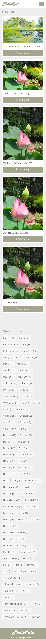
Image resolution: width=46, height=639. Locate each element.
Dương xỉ (7, 448)
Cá (4, 357)
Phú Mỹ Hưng (25, 552)
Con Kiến (24, 415)
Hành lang (26, 454)
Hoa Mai (22, 474)
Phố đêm (7, 552)
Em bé (22, 448)
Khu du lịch (29, 500)
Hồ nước (7, 461)
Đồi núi (6, 441)
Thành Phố (31, 584)
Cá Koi (16, 357)
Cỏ (35, 403)
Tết (31, 571)
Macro (6, 519)
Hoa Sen (27, 487)
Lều (23, 513)
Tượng (33, 617)
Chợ (25, 403)
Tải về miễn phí (23, 53)
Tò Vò (35, 604)
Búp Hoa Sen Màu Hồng (15, 232)
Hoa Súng (8, 493)
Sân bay (30, 565)
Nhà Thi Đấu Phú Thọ (13, 532)
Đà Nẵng (7, 435)
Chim (26, 396)
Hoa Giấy (7, 467)
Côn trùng (23, 422)
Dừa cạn (22, 441)
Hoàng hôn (26, 493)
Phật (24, 545)
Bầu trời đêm (9, 344)
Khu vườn (30, 506)
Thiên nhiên (8, 591)
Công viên (8, 428)
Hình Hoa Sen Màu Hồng (16, 93)
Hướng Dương (10, 500)
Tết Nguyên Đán (11, 584)
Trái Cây (23, 610)
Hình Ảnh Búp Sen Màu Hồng (19, 163)
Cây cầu (24, 370)
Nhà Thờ (7, 539)
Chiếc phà (8, 390)
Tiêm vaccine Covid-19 (14, 604)
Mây (35, 519)
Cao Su (6, 364)
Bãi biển (7, 338)
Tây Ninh (18, 571)
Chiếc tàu (24, 390)
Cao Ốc (29, 357)
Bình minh (26, 351)
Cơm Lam (8, 415)
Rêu (5, 565)
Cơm (5, 409)
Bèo (24, 344)
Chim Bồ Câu (9, 403)
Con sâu (7, 422)
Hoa (21, 461)
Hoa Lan (7, 474)
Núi (20, 539)
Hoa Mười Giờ (30, 480)
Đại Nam (24, 435)
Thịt (23, 591)
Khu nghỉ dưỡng (10, 506)
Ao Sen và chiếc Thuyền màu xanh (21, 46)
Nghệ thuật (8, 526)
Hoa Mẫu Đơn (9, 480)
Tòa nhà (7, 610)
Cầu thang (8, 370)
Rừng (16, 565)
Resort (26, 558)
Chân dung (8, 383)
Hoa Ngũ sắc (9, 487)
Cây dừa (7, 377)
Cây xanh (22, 377)
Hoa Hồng (24, 467)
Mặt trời (21, 519)
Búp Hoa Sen (10, 302)
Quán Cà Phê (9, 558)
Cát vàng (21, 364)
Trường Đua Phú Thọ (13, 617)
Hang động (8, 454)
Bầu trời (23, 338)
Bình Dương (8, 351)
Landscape (8, 513)
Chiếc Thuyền (9, 396)
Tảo (5, 571)
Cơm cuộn (20, 409)
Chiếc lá (24, 383)
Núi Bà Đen (8, 545)
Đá (22, 428)
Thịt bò (6, 597)
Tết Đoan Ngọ (9, 578)
